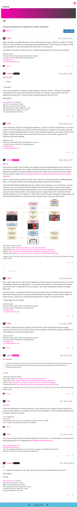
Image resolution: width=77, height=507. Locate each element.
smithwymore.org (8, 57)
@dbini (5, 436)
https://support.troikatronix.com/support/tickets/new (30, 245)
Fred (8, 432)
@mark (5, 371)
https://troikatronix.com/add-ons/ (18, 249)
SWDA (9, 36)
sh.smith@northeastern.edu (11, 59)
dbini (8, 399)
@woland (6, 403)
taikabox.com (7, 416)
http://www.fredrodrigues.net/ (11, 443)
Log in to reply (69, 29)
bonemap (10, 71)
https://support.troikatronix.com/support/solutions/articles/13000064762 (33, 247)
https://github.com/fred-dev (11, 445)
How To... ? (10, 28)
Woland (9, 158)
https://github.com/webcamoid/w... (42, 438)
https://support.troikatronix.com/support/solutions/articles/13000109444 (38, 251)
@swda (5, 75)
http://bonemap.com (9, 100)
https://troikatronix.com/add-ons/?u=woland (42, 249)
